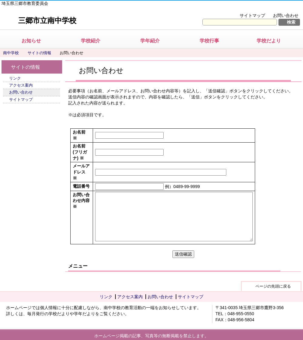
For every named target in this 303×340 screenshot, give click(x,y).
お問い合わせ (285, 15)
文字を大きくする (240, 8)
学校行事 (209, 40)
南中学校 (11, 53)
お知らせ (31, 40)
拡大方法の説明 (281, 8)
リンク (15, 78)
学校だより (269, 40)
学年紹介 (150, 40)
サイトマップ (252, 15)
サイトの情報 (39, 53)
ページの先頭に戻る (273, 286)
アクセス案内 (21, 85)
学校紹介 (90, 40)
